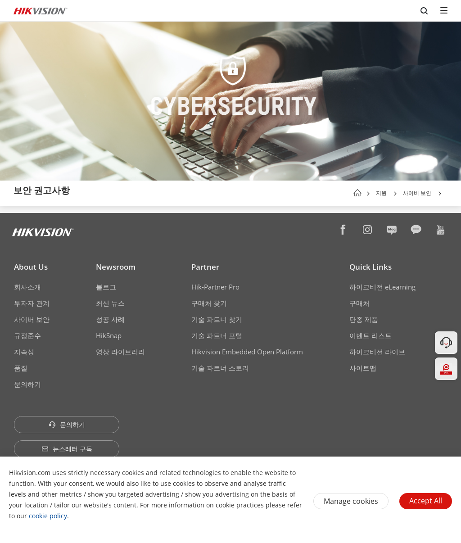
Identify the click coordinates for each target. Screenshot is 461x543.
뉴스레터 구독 (66, 448)
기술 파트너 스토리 (220, 367)
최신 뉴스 (110, 303)
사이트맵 (362, 367)
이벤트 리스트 (370, 335)
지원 (381, 193)
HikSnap (109, 335)
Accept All (425, 501)
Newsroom (116, 267)
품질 (20, 367)
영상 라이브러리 (120, 351)
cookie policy (48, 515)
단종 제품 (363, 319)
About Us (31, 267)
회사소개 (27, 286)
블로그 (106, 286)
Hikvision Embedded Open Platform (247, 351)
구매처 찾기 (209, 303)
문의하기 (27, 384)
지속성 (24, 351)
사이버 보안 (417, 193)
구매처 (359, 303)
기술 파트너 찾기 (216, 319)
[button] (395, 193)
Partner (205, 267)
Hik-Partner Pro (215, 286)
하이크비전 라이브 (377, 351)
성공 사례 (110, 319)
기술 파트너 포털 (216, 335)
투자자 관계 (32, 303)
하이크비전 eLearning (382, 286)
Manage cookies (351, 501)
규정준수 (27, 335)
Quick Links (370, 267)
